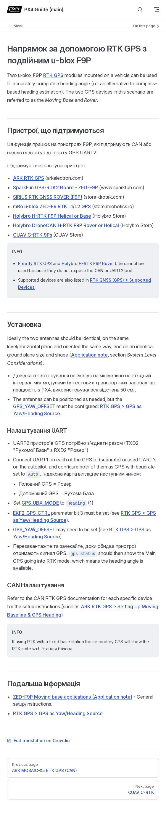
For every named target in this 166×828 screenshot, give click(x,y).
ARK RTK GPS (28, 178)
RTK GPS (53, 75)
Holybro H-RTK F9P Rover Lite (92, 263)
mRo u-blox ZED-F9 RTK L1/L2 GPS (52, 206)
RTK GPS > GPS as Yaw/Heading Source (58, 713)
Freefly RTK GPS (35, 263)
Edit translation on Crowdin (38, 740)
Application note (89, 355)
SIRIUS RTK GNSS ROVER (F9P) (47, 197)
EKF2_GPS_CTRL (31, 513)
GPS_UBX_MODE (40, 503)
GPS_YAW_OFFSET (34, 406)
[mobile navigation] (156, 9)
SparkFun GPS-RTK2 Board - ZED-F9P (55, 187)
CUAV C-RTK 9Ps (32, 235)
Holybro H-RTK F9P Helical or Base (52, 216)
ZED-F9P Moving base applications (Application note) (72, 697)
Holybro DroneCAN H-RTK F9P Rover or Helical (66, 225)
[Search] (140, 9)
